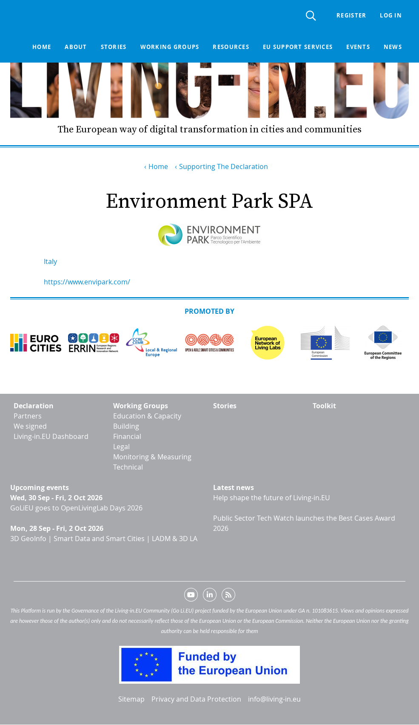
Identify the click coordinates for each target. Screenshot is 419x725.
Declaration (34, 405)
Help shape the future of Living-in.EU (271, 497)
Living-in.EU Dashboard (51, 436)
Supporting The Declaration (223, 166)
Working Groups (140, 405)
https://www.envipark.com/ (87, 282)
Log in (391, 15)
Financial (127, 436)
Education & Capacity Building (147, 421)
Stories (113, 47)
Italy (50, 261)
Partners (28, 416)
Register (351, 15)
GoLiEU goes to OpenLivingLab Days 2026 (76, 508)
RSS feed (228, 596)
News (393, 47)
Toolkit (324, 405)
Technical (128, 467)
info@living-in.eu (274, 699)
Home (41, 47)
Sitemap (131, 699)
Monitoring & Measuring (152, 456)
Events (358, 47)
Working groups (169, 47)
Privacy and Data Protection (196, 699)
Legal (121, 446)
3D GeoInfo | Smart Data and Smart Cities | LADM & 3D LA (103, 538)
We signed (30, 426)
